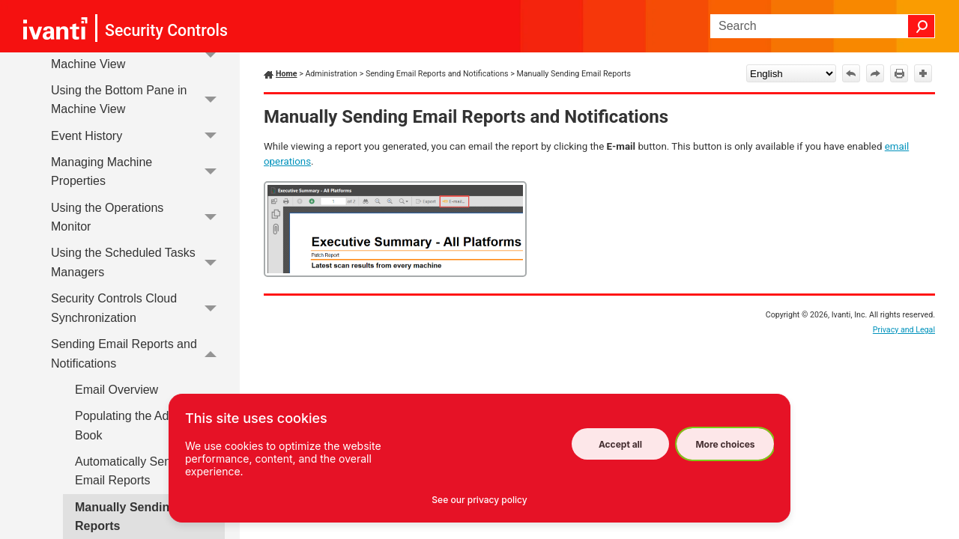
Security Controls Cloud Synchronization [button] (138, 308)
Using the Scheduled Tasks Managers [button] (138, 263)
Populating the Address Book (137, 425)
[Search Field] (822, 26)
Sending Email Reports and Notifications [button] (138, 354)
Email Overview (116, 389)
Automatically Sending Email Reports (134, 471)
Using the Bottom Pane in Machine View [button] (138, 100)
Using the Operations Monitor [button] (138, 217)
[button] (921, 26)
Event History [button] (138, 136)
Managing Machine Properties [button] (138, 172)
